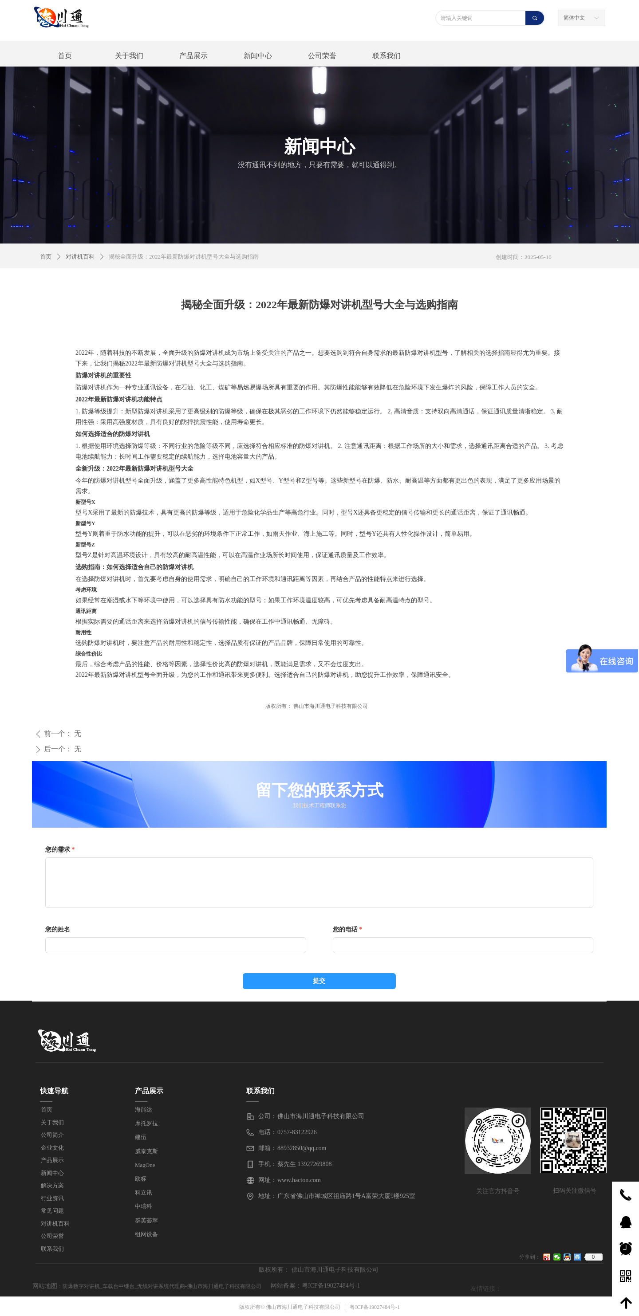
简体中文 (574, 18)
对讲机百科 (80, 256)
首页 (45, 256)
